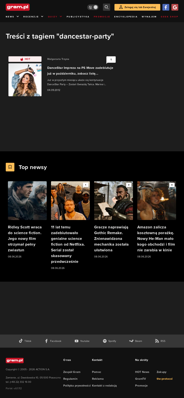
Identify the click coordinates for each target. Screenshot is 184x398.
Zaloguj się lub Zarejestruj (140, 7)
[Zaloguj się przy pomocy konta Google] (174, 7)
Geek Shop (169, 16)
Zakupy (161, 372)
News (12, 17)
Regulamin (70, 379)
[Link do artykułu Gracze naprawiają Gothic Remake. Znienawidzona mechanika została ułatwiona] (113, 220)
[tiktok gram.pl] (25, 341)
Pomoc (96, 372)
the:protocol (164, 379)
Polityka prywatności (77, 385)
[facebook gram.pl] (52, 341)
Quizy (55, 17)
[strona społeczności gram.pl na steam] (135, 341)
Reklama (98, 379)
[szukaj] (106, 7)
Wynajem (149, 16)
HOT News (142, 372)
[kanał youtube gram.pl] (82, 341)
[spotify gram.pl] (109, 341)
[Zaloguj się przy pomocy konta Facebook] (165, 7)
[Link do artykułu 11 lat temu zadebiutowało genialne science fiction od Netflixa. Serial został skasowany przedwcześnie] (70, 225)
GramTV (140, 379)
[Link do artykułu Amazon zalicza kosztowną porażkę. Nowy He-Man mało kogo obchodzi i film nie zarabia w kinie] (156, 220)
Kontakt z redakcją (104, 385)
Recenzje (33, 17)
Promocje (102, 16)
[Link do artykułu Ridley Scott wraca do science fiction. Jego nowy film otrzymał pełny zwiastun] (27, 220)
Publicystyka (78, 16)
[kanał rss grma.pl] (160, 341)
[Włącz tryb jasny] (93, 7)
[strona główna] (26, 7)
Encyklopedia (126, 16)
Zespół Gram (71, 372)
